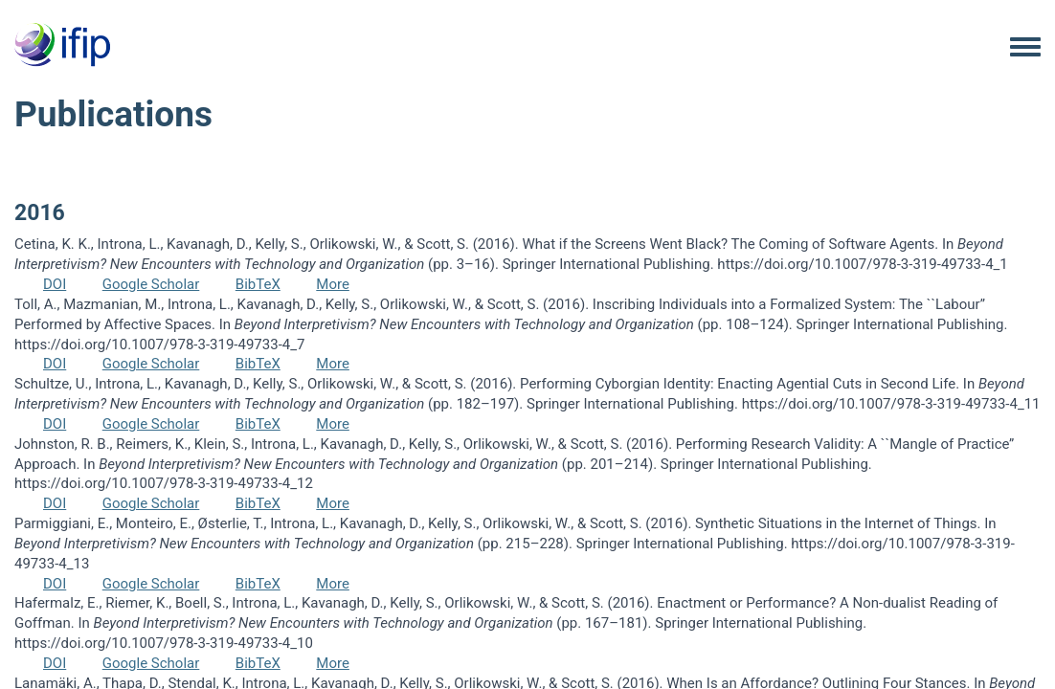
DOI (54, 284)
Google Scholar (151, 284)
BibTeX (258, 284)
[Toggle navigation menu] (1025, 47)
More (332, 284)
